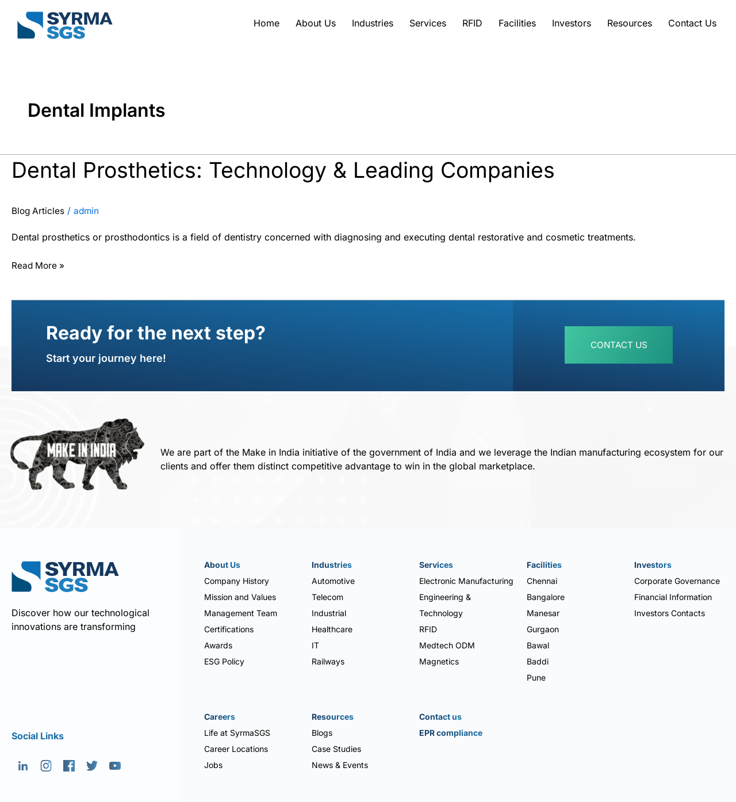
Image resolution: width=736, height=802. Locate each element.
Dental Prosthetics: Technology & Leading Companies (303, 169)
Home (266, 23)
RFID (472, 23)
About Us (316, 23)
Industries (372, 23)
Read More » (39, 265)
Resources (629, 23)
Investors (571, 23)
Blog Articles (39, 211)
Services (427, 23)
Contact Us (692, 23)
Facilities (517, 23)
